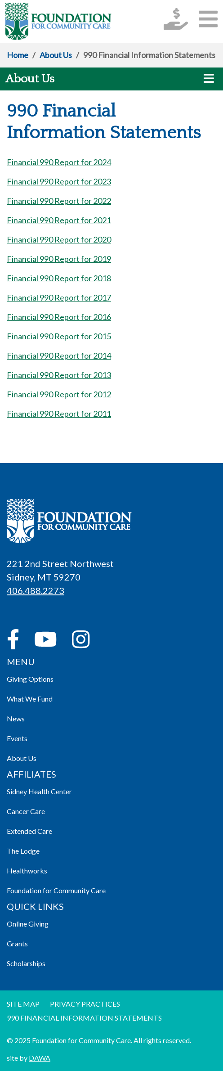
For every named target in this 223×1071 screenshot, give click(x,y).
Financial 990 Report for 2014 (59, 355)
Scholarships (26, 963)
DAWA (39, 1057)
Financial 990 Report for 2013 (59, 375)
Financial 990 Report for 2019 (59, 259)
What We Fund (30, 698)
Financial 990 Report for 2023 (59, 181)
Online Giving (28, 923)
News (16, 718)
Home (17, 55)
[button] (208, 19)
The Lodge (23, 850)
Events (17, 738)
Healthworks (27, 870)
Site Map (23, 1003)
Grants (17, 943)
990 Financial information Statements (84, 1017)
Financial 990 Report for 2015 (59, 336)
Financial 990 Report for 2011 (59, 413)
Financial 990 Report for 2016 (59, 317)
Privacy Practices (85, 1003)
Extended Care (29, 831)
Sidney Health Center (39, 791)
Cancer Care (26, 811)
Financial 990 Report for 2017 (59, 297)
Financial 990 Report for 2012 (59, 394)
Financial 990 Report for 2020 (59, 239)
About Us (56, 55)
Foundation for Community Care (56, 890)
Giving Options (30, 679)
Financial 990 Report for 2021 (59, 220)
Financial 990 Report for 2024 (59, 162)
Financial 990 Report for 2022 (59, 201)
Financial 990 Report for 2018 (59, 278)
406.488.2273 (35, 590)
